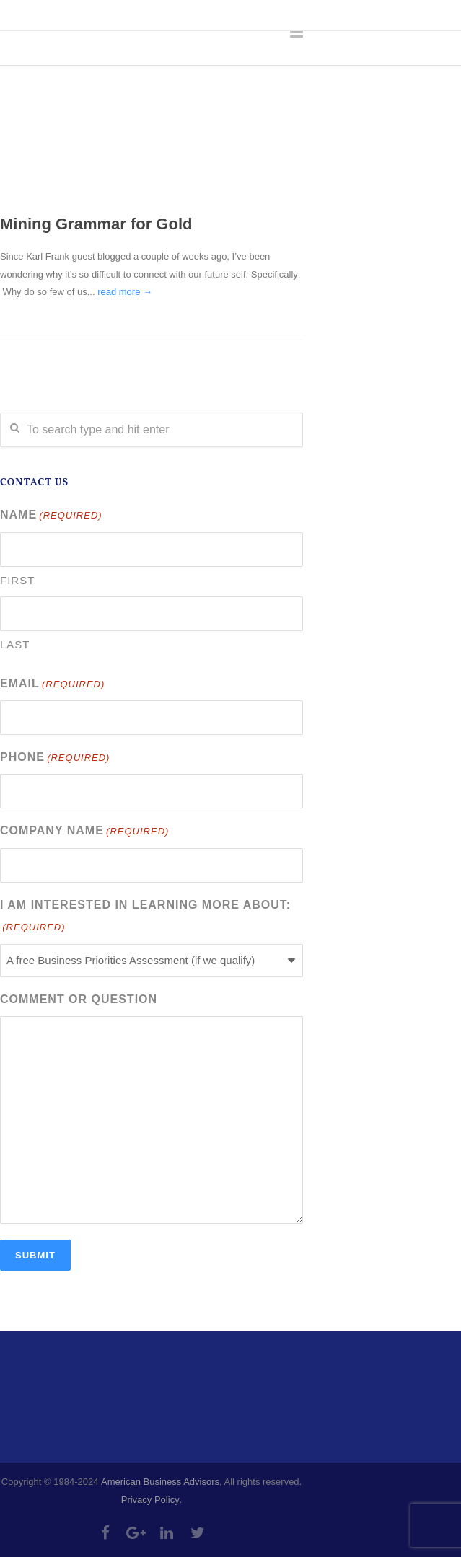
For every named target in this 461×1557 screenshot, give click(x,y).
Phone (55, 758)
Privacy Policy (150, 1499)
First (17, 580)
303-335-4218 (85, 14)
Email (52, 685)
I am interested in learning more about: (145, 918)
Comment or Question (78, 999)
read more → (124, 291)
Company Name (84, 832)
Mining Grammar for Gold (96, 224)
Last (15, 644)
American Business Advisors (160, 1481)
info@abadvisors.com (195, 14)
